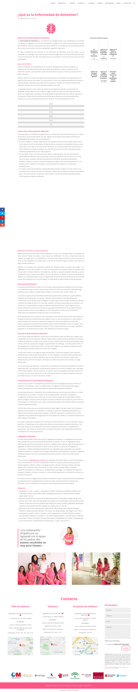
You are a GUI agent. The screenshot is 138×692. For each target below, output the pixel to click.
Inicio (53, 3)
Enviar (125, 648)
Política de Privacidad (121, 644)
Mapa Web (87, 685)
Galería (92, 3)
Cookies (74, 685)
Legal (80, 685)
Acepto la (117, 644)
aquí (105, 665)
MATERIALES (109, 3)
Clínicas (81, 3)
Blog (119, 3)
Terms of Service (112, 668)
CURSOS (100, 3)
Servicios (61, 3)
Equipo (72, 3)
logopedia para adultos (37, 460)
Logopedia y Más (24, 18)
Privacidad (66, 685)
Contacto (127, 3)
